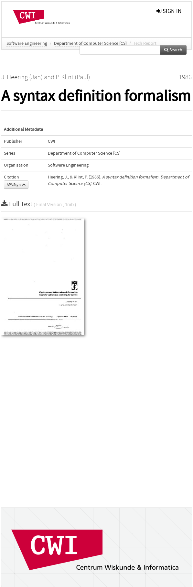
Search (173, 50)
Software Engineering (26, 43)
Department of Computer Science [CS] (90, 43)
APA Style (16, 184)
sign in (169, 11)
